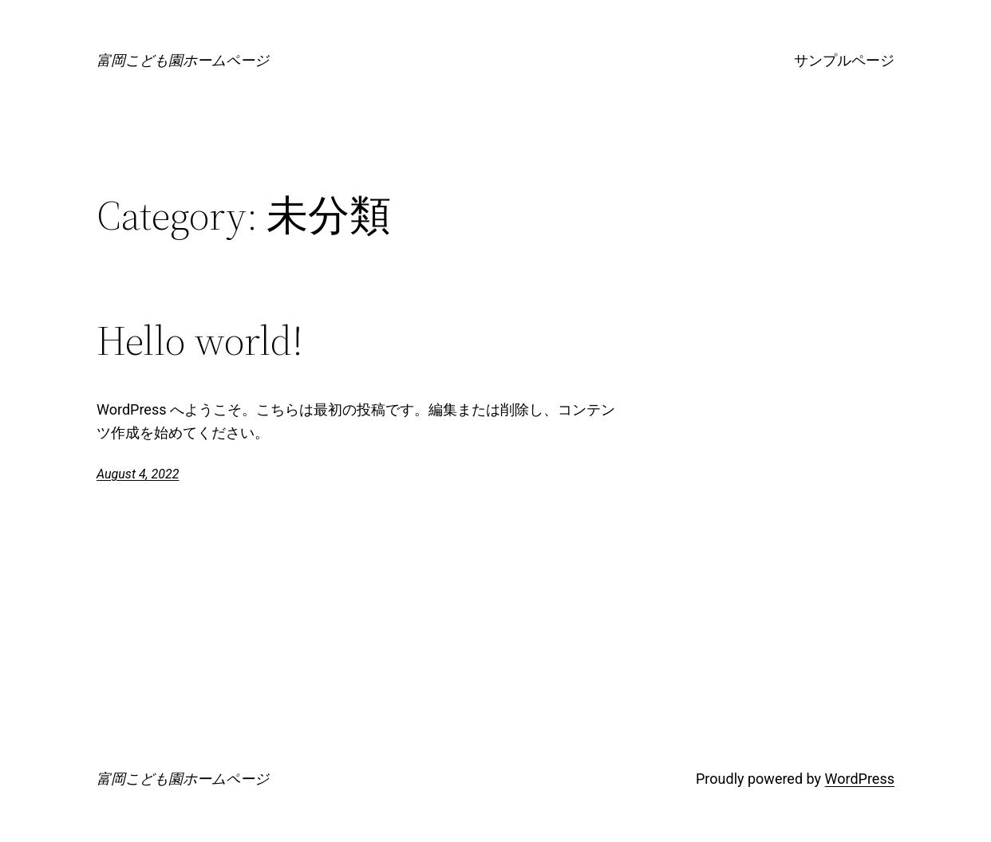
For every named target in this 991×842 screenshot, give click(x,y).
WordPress (859, 778)
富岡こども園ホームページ (183, 60)
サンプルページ (844, 60)
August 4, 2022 (138, 474)
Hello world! (200, 340)
